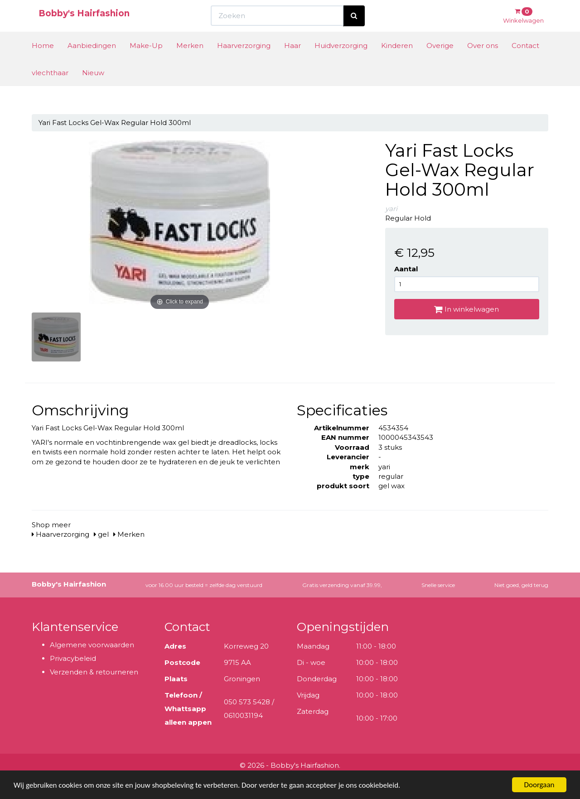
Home (43, 62)
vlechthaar (50, 89)
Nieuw (93, 89)
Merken (189, 62)
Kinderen (397, 62)
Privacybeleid (73, 658)
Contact (525, 62)
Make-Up (146, 62)
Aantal (406, 269)
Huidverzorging (340, 62)
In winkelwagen (466, 309)
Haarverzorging (244, 62)
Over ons (482, 62)
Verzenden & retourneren (94, 672)
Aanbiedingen (92, 62)
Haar (292, 62)
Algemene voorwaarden (92, 644)
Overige (440, 62)
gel (101, 534)
